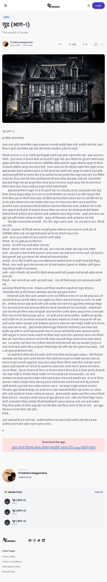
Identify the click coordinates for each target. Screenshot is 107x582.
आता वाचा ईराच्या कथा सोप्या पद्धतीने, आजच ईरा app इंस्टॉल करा (54, 448)
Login (98, 5)
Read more (25, 477)
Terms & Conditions (12, 561)
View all (99, 492)
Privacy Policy (8, 556)
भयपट (6, 17)
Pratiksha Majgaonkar (21, 42)
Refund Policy (8, 571)
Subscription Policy (11, 566)
